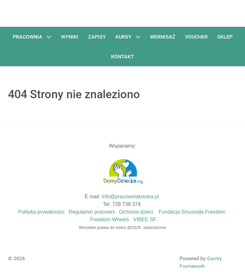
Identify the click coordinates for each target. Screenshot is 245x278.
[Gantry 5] (32, 13)
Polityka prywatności (41, 212)
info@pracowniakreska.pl (130, 196)
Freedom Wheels (109, 219)
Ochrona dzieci (136, 212)
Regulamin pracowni (92, 212)
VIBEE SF (144, 219)
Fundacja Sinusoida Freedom (192, 212)
